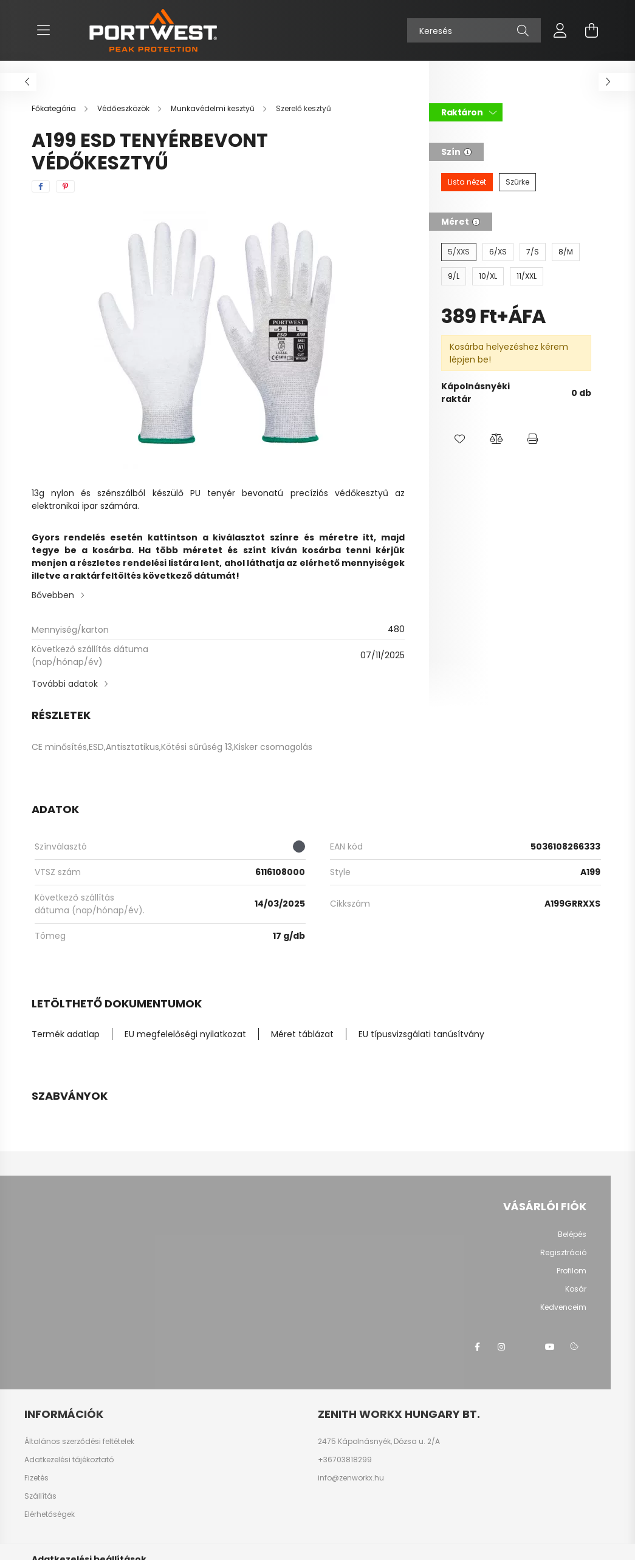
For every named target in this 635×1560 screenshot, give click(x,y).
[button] (459, 439)
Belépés (572, 1234)
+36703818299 (345, 1460)
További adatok (65, 684)
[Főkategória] (55, 108)
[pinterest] (65, 186)
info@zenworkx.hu (351, 1478)
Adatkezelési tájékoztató (69, 1460)
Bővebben (53, 595)
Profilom (571, 1271)
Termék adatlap (66, 1034)
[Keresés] (474, 30)
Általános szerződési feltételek (79, 1441)
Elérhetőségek (49, 1514)
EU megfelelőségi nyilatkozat (185, 1034)
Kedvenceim (563, 1307)
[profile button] (560, 30)
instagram (501, 1347)
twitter (525, 1347)
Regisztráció (563, 1252)
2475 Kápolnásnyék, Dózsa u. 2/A (379, 1441)
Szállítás (40, 1496)
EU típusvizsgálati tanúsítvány (421, 1034)
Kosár (575, 1289)
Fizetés (36, 1478)
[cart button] (592, 30)
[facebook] (41, 186)
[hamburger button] (44, 30)
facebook (477, 1347)
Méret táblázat (302, 1034)
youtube (550, 1347)
